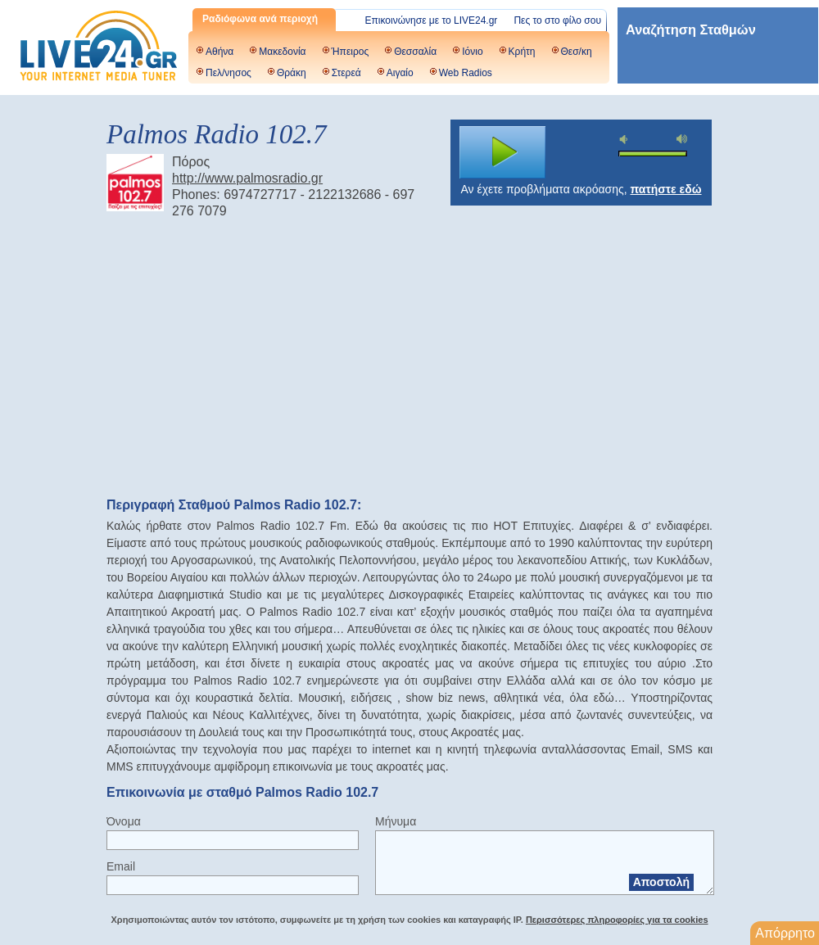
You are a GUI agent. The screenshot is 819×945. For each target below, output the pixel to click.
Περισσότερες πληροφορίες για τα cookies (617, 920)
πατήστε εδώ (666, 189)
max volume (682, 138)
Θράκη (291, 73)
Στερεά (346, 73)
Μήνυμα (395, 821)
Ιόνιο (472, 51)
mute (625, 139)
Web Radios (465, 73)
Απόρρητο (785, 933)
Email (120, 866)
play (502, 152)
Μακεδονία (282, 51)
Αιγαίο (400, 73)
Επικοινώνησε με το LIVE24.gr (431, 20)
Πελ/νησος (228, 73)
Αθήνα (219, 51)
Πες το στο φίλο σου (557, 20)
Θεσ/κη (576, 51)
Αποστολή (661, 881)
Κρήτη (522, 51)
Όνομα (123, 821)
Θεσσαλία (415, 51)
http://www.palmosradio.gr (247, 178)
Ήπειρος (350, 51)
